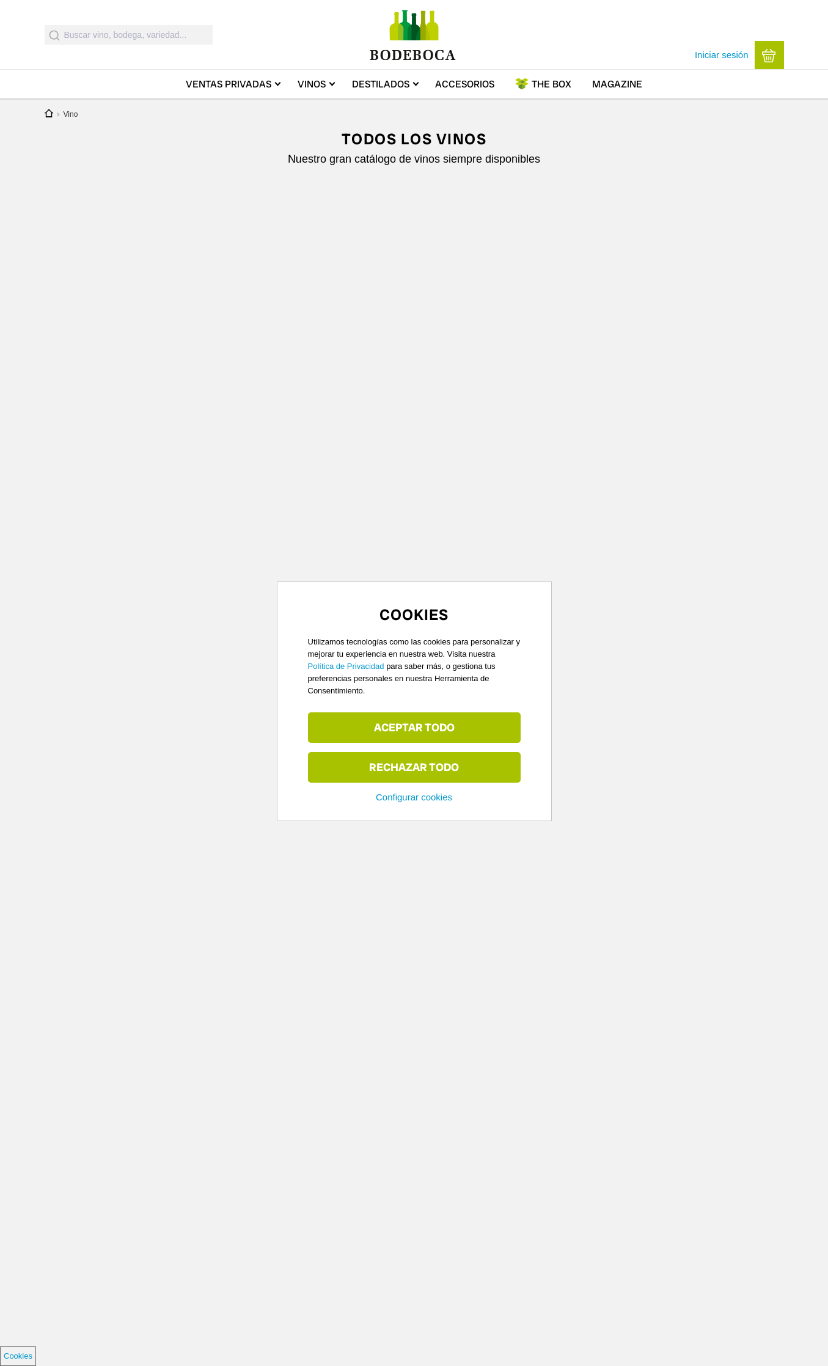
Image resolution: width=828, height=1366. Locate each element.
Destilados (380, 84)
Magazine (617, 84)
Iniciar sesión (722, 55)
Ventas (228, 84)
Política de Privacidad (346, 666)
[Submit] (54, 35)
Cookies (18, 1355)
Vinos (312, 84)
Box (551, 84)
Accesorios (464, 84)
